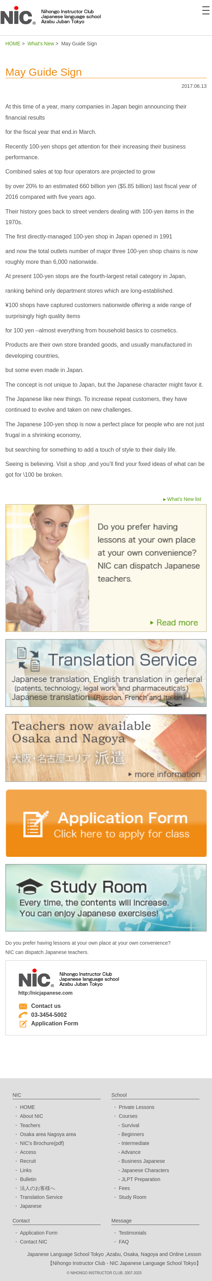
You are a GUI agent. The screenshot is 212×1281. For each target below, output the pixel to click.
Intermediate (135, 1143)
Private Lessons (137, 1107)
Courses (128, 1116)
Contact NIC (33, 1242)
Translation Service (41, 1197)
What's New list (184, 499)
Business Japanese (143, 1161)
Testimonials (132, 1233)
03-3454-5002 (42, 1015)
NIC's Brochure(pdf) (42, 1143)
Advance (130, 1152)
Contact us (39, 1006)
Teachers (30, 1125)
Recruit (28, 1161)
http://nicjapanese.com (45, 993)
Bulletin (28, 1179)
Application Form (48, 1023)
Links (26, 1170)
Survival (130, 1125)
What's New (41, 43)
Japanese (31, 1206)
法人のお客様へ (37, 1188)
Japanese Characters (145, 1170)
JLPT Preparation (140, 1179)
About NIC (31, 1116)
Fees (124, 1188)
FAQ (124, 1242)
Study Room (132, 1197)
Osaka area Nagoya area (48, 1134)
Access (28, 1152)
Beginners (132, 1134)
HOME (12, 43)
